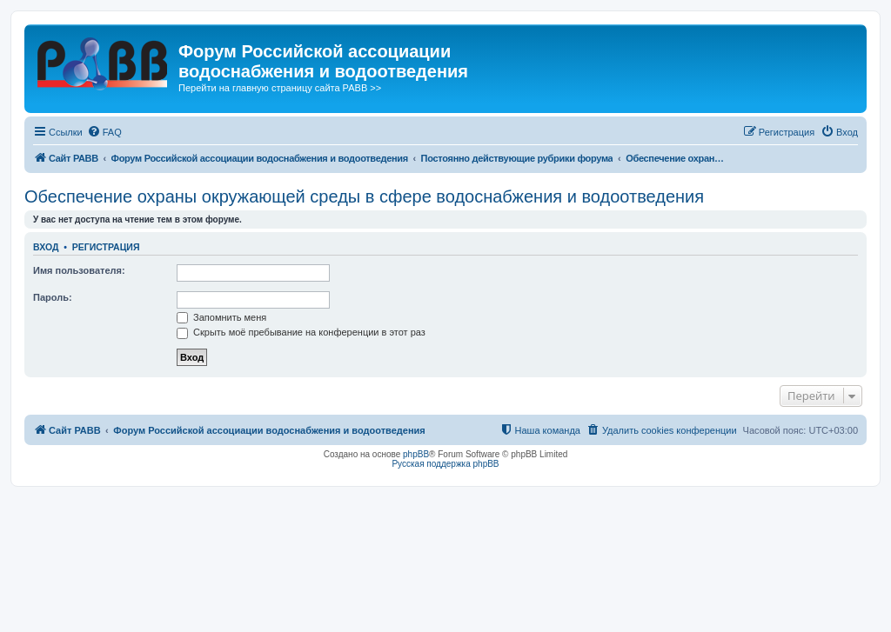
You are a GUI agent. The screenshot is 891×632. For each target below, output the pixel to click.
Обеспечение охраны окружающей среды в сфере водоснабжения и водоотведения (364, 196)
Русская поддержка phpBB (445, 464)
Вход (45, 247)
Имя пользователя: (79, 270)
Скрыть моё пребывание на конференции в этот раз (301, 332)
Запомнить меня (221, 317)
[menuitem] (104, 132)
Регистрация (106, 247)
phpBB (416, 454)
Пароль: (52, 297)
